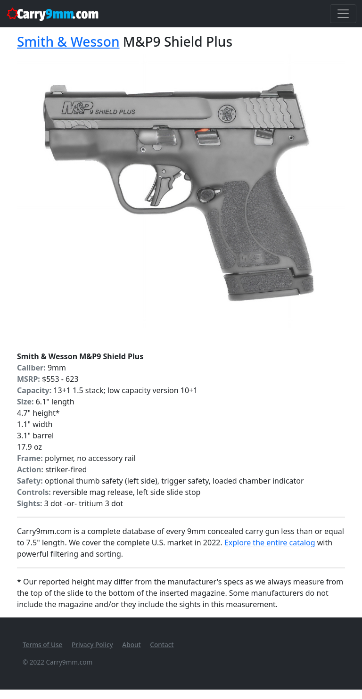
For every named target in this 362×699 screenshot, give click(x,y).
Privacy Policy (92, 644)
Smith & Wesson (68, 41)
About (131, 644)
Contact (161, 644)
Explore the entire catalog (269, 542)
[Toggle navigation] (343, 13)
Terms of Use (42, 644)
